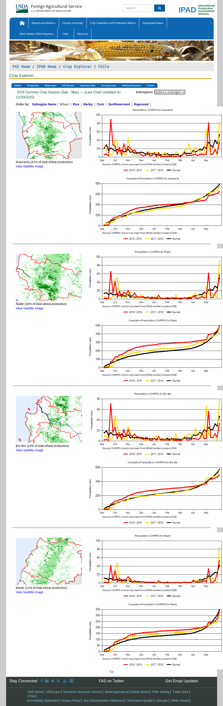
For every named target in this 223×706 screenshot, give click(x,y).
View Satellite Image (30, 166)
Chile (103, 66)
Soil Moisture (68, 85)
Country (151, 85)
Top (111, 671)
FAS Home (21, 66)
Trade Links (180, 692)
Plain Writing (160, 692)
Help (65, 33)
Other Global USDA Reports (36, 33)
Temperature (50, 85)
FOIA (31, 696)
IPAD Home (47, 66)
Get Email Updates (181, 681)
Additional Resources (131, 85)
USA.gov (162, 700)
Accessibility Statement (42, 700)
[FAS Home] (38, 7)
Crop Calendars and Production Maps (113, 23)
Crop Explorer (77, 66)
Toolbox (18, 85)
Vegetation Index (88, 85)
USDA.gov (53, 692)
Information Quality (140, 700)
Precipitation (33, 85)
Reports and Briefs (43, 23)
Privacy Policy (70, 700)
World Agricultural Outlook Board (127, 692)
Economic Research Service (82, 692)
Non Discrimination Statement (104, 700)
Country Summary (72, 23)
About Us (82, 33)
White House (180, 700)
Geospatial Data (153, 23)
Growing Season (108, 85)
